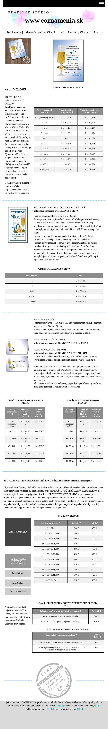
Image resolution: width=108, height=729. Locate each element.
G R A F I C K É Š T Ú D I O (28, 12)
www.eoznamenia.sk (54, 20)
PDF (97, 705)
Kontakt (59, 705)
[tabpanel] (18, 140)
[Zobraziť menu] (101, 3)
